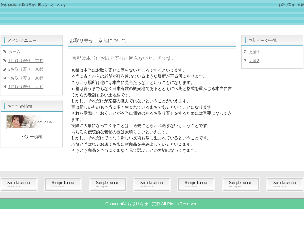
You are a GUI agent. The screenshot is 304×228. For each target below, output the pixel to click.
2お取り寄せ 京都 (25, 69)
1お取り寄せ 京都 (25, 60)
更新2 (254, 60)
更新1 (254, 51)
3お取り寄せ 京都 (25, 78)
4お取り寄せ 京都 (25, 86)
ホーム (14, 51)
